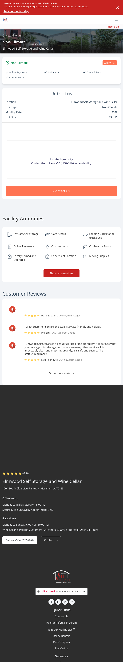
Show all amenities (61, 273)
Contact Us (61, 616)
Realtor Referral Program (61, 622)
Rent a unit (114, 26)
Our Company (61, 642)
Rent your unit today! (16, 11)
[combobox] (61, 591)
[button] (51, 602)
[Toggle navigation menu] (117, 20)
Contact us (61, 191)
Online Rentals (61, 636)
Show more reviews (61, 373)
